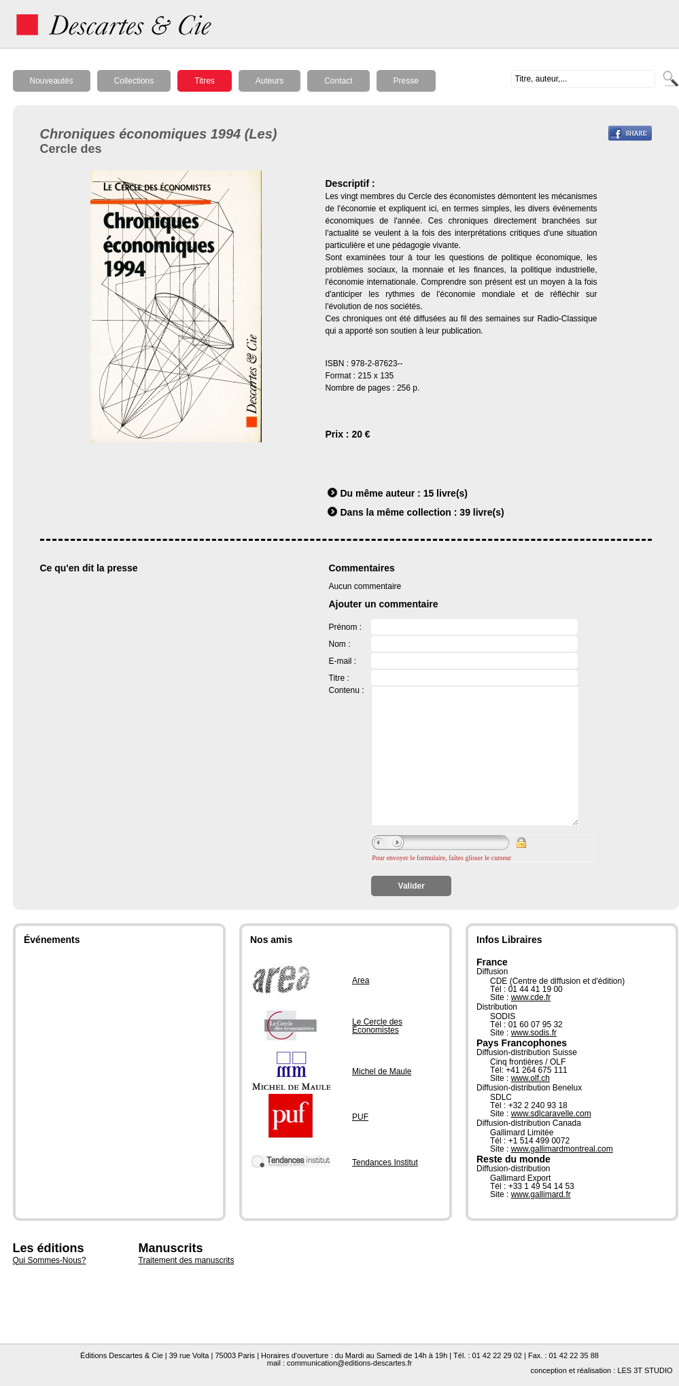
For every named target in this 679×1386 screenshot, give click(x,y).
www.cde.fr (531, 997)
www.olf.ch (530, 1078)
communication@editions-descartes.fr (349, 1363)
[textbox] (583, 79)
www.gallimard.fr (541, 1194)
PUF (360, 1117)
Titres (204, 81)
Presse (406, 81)
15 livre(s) (445, 493)
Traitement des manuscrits (186, 1260)
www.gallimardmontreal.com (562, 1149)
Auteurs (269, 81)
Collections (134, 81)
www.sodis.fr (534, 1032)
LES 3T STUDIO (644, 1370)
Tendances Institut (385, 1162)
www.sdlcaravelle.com (551, 1113)
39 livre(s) (481, 512)
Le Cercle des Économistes (377, 1026)
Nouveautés (51, 81)
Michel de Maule (381, 1071)
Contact (338, 81)
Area (360, 980)
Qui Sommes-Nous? (49, 1260)
